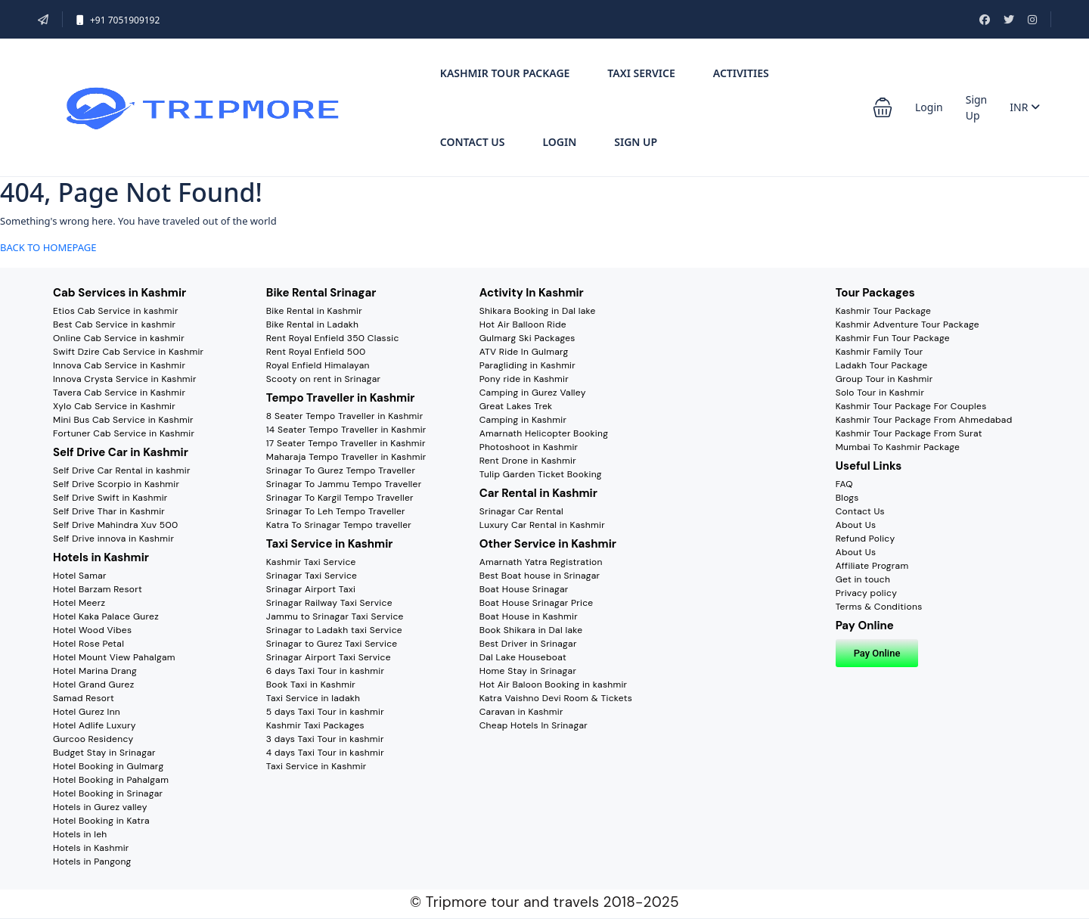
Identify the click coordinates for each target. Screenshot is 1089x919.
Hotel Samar (80, 576)
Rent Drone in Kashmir (527, 461)
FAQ (844, 484)
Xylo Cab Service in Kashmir (114, 406)
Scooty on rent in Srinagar (323, 379)
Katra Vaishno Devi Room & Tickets (555, 698)
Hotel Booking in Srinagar (108, 793)
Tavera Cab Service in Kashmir (119, 393)
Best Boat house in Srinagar (539, 576)
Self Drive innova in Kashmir (113, 538)
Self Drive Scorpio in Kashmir (116, 484)
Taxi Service (641, 73)
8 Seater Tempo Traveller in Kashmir (345, 416)
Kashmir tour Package (505, 73)
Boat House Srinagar (524, 589)
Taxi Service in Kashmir (329, 543)
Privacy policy (866, 593)
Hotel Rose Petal (88, 644)
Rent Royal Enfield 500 (316, 352)
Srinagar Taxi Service (311, 576)
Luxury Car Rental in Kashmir (542, 525)
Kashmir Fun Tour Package (893, 338)
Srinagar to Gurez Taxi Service (332, 644)
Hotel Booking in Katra (101, 821)
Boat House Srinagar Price (536, 603)
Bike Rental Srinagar (321, 292)
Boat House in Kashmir (528, 616)
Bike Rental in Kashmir (314, 311)
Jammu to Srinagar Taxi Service (335, 616)
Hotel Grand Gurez (94, 684)
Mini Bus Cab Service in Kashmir (123, 420)
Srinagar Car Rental (521, 511)
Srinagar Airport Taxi (310, 589)
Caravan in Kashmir (521, 712)
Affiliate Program (872, 566)
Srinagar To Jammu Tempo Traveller (344, 484)
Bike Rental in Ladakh (312, 324)
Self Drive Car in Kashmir (120, 452)
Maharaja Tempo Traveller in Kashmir (346, 457)
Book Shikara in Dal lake (531, 630)
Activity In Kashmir (531, 292)
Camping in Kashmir (523, 420)
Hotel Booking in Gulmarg (108, 766)
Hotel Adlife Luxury (94, 725)
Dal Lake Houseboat (522, 657)
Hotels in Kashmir (101, 557)
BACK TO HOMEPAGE (48, 247)
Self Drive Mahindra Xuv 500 (115, 525)
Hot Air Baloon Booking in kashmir (553, 684)
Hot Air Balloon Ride (522, 324)
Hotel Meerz (79, 603)
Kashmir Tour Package (884, 311)
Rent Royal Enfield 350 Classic (332, 338)
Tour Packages (875, 292)
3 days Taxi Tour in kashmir (325, 739)
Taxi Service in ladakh (313, 698)
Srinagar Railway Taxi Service (329, 603)
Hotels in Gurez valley (100, 807)
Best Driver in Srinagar (528, 644)
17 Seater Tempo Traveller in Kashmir (346, 443)
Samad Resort (83, 698)
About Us (856, 525)
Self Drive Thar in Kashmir (109, 511)
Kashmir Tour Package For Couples (911, 406)
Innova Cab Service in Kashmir (119, 365)
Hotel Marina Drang (95, 671)
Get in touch (863, 579)
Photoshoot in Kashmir (529, 447)
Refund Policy (865, 538)
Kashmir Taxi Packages (315, 725)
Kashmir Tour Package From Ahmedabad (924, 420)
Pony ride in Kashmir (524, 379)
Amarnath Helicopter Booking (544, 433)
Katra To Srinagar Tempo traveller (338, 525)
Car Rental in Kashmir (538, 493)
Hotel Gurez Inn (86, 712)
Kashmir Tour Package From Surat (909, 433)
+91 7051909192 (118, 20)
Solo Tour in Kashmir (880, 393)
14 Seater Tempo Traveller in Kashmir (346, 430)
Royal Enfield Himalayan (318, 365)
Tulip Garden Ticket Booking (540, 474)
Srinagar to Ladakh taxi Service (334, 630)
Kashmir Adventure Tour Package (907, 324)
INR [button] (1025, 107)
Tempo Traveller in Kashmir (340, 397)
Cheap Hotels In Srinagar (533, 725)
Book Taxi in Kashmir (310, 684)
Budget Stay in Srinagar (104, 753)
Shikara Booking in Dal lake (537, 311)
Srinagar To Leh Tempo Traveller (335, 511)
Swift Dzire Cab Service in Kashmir (128, 352)
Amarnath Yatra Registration (541, 562)
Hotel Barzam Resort (97, 589)
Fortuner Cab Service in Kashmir (123, 433)
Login (559, 142)
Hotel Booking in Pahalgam (111, 780)
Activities (741, 73)
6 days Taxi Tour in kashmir (325, 671)
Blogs (847, 498)
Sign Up (635, 142)
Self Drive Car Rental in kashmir (122, 470)
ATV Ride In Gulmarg (524, 352)
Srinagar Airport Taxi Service (328, 657)
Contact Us (472, 142)
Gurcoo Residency (93, 739)
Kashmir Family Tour (879, 352)
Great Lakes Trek (516, 406)
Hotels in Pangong (92, 861)
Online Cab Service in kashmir (119, 338)
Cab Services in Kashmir (119, 292)
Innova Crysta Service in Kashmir (125, 379)
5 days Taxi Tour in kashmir (325, 712)
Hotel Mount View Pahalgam (114, 657)
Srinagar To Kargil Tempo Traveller (340, 498)
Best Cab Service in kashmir (114, 324)
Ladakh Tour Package (882, 365)
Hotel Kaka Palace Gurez (106, 616)
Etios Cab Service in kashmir (115, 311)
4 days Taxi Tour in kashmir (325, 753)
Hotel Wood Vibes (92, 630)
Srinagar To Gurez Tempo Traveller (340, 470)
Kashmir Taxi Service (311, 562)
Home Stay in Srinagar (528, 671)
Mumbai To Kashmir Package (898, 447)
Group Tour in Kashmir (884, 379)
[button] (882, 107)
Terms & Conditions (879, 607)
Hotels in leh (80, 834)
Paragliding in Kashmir (527, 365)
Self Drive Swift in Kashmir (110, 498)
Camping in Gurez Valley (532, 393)
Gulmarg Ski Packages (527, 338)
